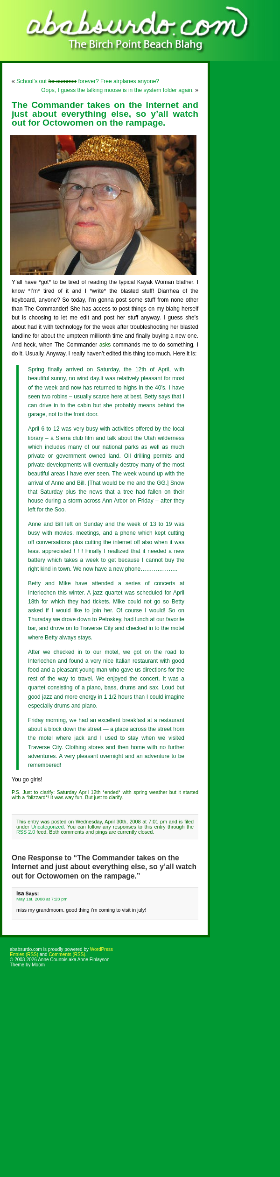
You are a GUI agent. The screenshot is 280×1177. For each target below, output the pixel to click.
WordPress (101, 949)
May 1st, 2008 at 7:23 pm (42, 898)
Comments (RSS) (67, 954)
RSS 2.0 (25, 832)
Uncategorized (47, 827)
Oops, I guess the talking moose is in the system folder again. (117, 90)
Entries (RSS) (24, 954)
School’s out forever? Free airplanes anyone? (87, 81)
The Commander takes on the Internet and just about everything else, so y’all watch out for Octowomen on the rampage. (105, 114)
